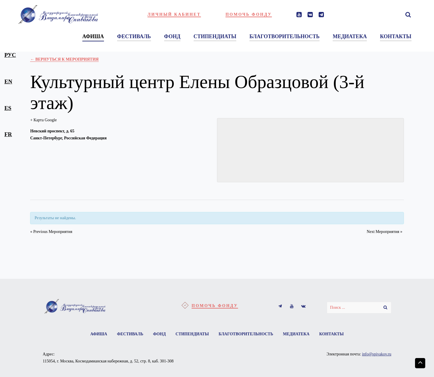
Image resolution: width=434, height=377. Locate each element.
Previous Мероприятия (51, 231)
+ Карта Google (43, 120)
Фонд (159, 334)
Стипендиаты (192, 334)
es (7, 108)
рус (10, 55)
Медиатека (296, 334)
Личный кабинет (174, 14)
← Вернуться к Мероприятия (64, 59)
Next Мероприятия (384, 231)
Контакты (331, 334)
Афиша (98, 334)
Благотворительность (245, 334)
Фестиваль (130, 334)
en (8, 81)
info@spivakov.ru (376, 354)
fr (8, 134)
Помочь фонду (248, 14)
